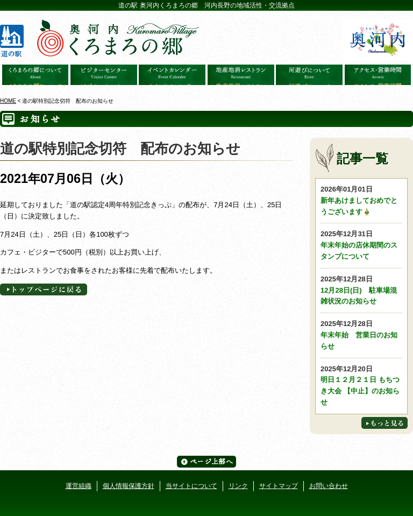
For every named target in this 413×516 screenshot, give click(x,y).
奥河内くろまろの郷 (35, 75)
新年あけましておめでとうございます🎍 (361, 200)
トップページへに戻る (43, 289)
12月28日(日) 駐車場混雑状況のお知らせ (361, 290)
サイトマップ (278, 486)
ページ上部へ (206, 462)
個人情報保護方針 (128, 486)
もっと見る (384, 423)
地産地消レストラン (241, 75)
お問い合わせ (328, 486)
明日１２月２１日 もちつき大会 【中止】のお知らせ (361, 385)
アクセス (378, 75)
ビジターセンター (103, 75)
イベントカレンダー (172, 75)
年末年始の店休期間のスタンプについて (361, 244)
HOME (8, 101)
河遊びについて (309, 75)
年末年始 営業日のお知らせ (361, 334)
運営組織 (78, 486)
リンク (238, 486)
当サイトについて (191, 486)
